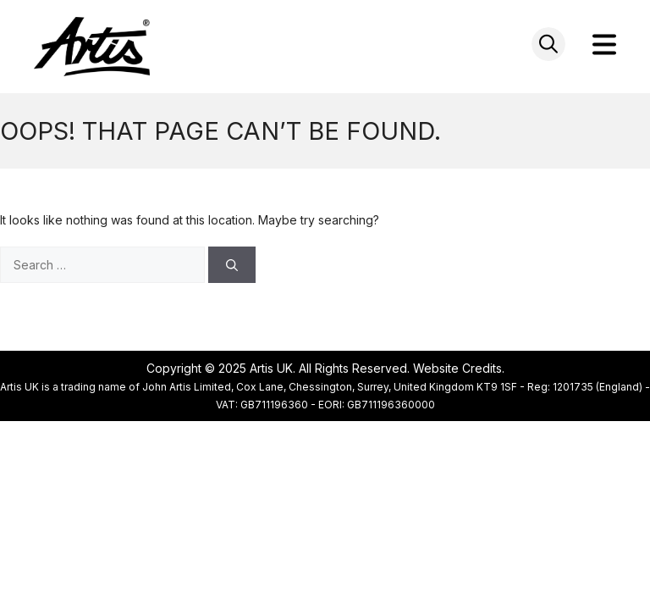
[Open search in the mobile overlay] (548, 44)
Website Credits (457, 368)
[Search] (232, 265)
